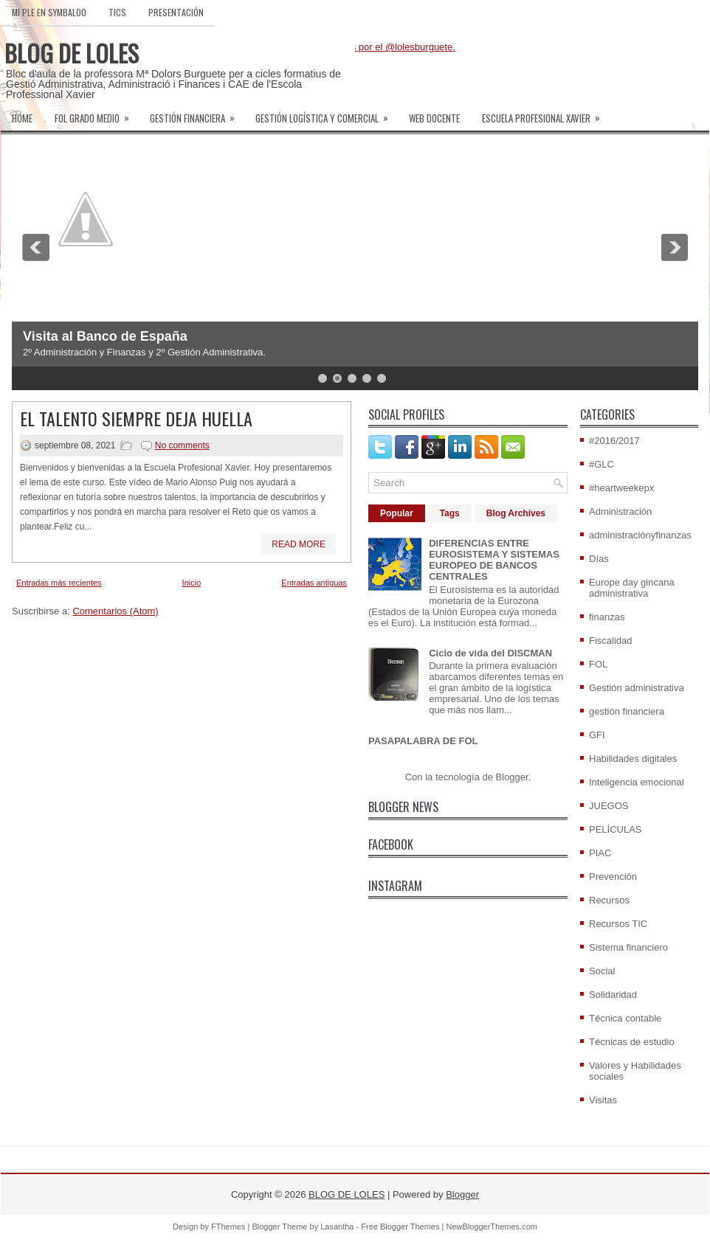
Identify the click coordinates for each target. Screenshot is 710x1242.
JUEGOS (608, 805)
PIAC (600, 852)
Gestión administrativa (636, 687)
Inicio (191, 582)
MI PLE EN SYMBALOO (49, 12)
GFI (597, 734)
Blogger (512, 777)
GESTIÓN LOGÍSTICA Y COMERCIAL (326, 113)
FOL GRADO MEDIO (97, 113)
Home (22, 118)
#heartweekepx (621, 487)
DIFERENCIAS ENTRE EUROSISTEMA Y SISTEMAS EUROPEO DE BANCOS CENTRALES (494, 560)
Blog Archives (515, 513)
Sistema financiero (628, 947)
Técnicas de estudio (632, 1041)
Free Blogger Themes (400, 1226)
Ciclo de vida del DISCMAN (490, 653)
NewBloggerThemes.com (491, 1226)
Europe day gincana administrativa (632, 588)
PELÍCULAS (615, 829)
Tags (450, 513)
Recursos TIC (618, 923)
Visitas (603, 1100)
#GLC (601, 464)
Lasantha (337, 1226)
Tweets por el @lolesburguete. (390, 46)
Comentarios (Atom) (115, 611)
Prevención (613, 876)
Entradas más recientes (59, 582)
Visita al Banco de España (105, 336)
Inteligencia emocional (636, 782)
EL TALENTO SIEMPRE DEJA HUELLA (136, 418)
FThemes (228, 1226)
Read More (298, 544)
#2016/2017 (614, 440)
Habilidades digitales (633, 758)
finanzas (606, 616)
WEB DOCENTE (434, 118)
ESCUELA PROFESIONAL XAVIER (546, 113)
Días (599, 558)
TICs (117, 12)
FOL (598, 664)
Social (602, 970)
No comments (182, 445)
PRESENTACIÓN (176, 12)
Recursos (609, 900)
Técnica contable (625, 1018)
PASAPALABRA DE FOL (423, 740)
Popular (396, 513)
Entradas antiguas (314, 582)
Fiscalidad (611, 640)
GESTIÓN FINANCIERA (197, 113)
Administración (620, 511)
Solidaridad (613, 994)
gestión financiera (626, 711)
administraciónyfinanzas (640, 535)
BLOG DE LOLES (71, 52)
